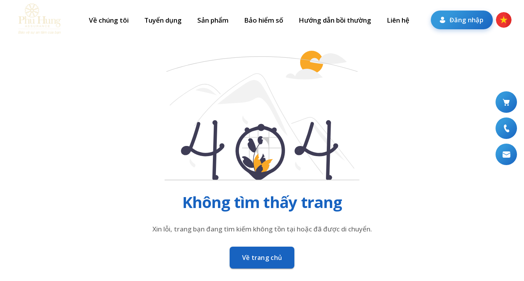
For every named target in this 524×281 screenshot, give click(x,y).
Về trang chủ (262, 257)
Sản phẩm (212, 20)
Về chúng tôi (109, 20)
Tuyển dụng (163, 20)
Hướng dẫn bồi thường (335, 20)
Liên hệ (398, 20)
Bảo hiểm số (263, 20)
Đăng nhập (461, 20)
